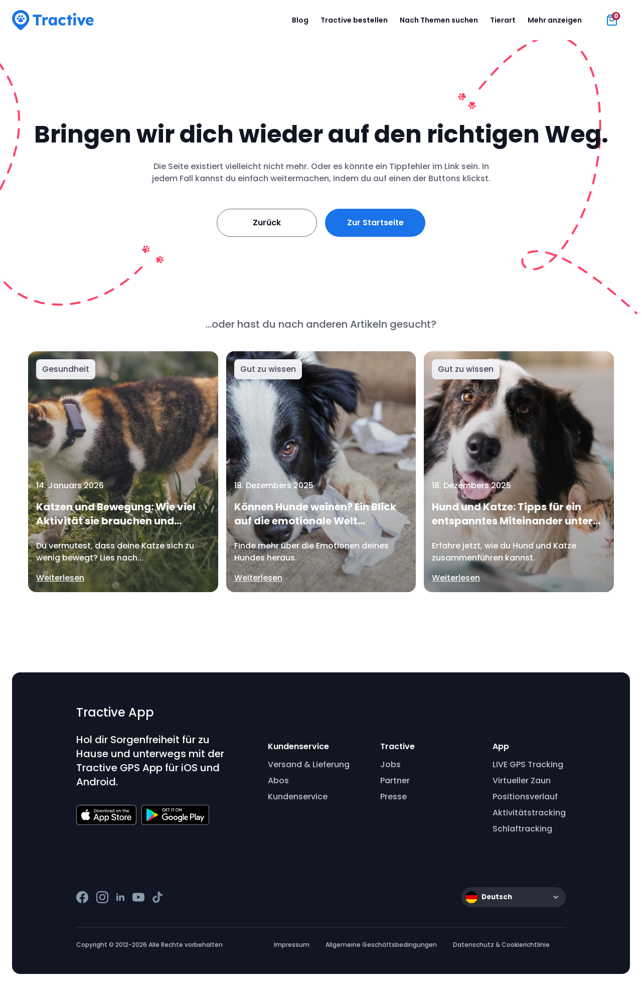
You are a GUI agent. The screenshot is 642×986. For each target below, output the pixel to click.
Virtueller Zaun (522, 780)
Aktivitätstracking (529, 812)
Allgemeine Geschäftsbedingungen (381, 944)
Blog (300, 20)
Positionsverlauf (525, 796)
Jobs (390, 764)
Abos (278, 780)
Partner (395, 780)
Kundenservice (298, 796)
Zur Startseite (375, 222)
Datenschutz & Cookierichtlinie (501, 944)
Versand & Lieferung (309, 764)
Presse (393, 796)
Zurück (267, 222)
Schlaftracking (522, 828)
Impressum (291, 944)
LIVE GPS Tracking (528, 764)
